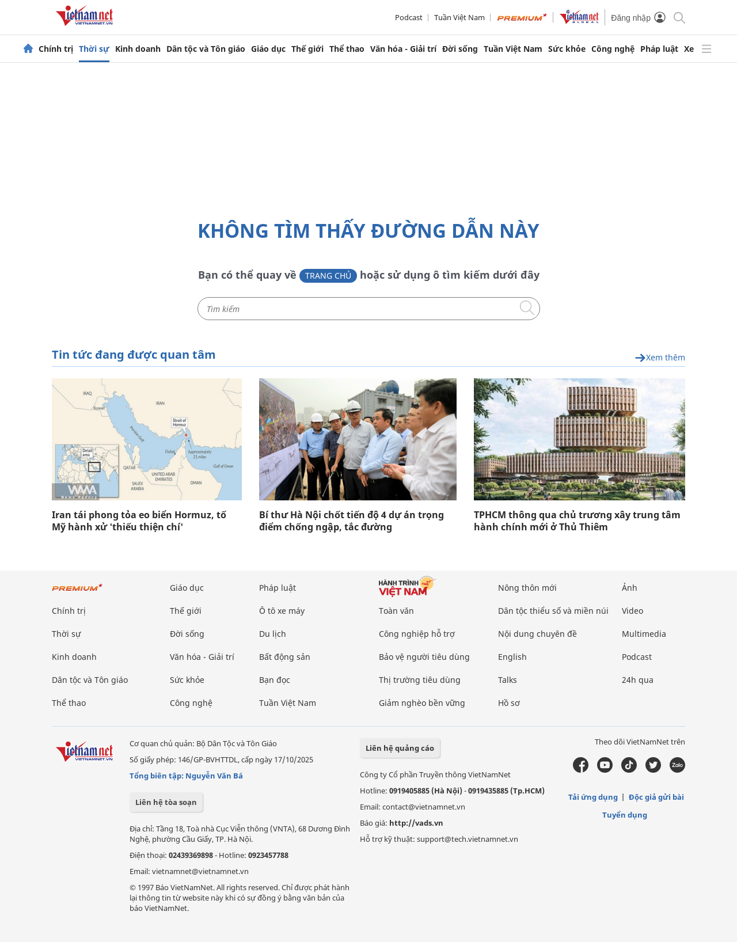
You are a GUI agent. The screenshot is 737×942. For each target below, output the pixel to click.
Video (632, 610)
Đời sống (460, 49)
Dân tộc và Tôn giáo (205, 49)
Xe (689, 49)
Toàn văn (396, 610)
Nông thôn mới (527, 587)
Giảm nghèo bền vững (422, 702)
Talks (507, 679)
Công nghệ (613, 49)
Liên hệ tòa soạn (166, 802)
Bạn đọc (274, 679)
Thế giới (307, 49)
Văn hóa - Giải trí (403, 49)
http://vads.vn (416, 823)
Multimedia (644, 633)
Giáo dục (268, 49)
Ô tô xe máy (282, 610)
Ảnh (629, 587)
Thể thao (346, 49)
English (512, 656)
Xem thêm (660, 358)
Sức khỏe (567, 49)
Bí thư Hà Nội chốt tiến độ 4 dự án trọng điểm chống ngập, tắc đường (351, 521)
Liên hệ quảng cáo (400, 748)
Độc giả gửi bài (656, 797)
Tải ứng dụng (593, 797)
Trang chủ (328, 275)
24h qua (638, 679)
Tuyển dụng (624, 815)
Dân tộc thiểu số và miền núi (553, 610)
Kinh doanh (138, 49)
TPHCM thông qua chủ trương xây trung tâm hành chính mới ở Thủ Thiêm (577, 521)
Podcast (409, 17)
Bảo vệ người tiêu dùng (424, 656)
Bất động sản (284, 656)
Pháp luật (659, 49)
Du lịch (272, 633)
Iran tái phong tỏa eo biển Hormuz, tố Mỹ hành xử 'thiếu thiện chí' (139, 521)
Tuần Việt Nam (459, 17)
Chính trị (56, 49)
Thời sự (94, 49)
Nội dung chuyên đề (537, 633)
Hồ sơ (509, 702)
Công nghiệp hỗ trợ (417, 633)
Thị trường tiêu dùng (420, 679)
